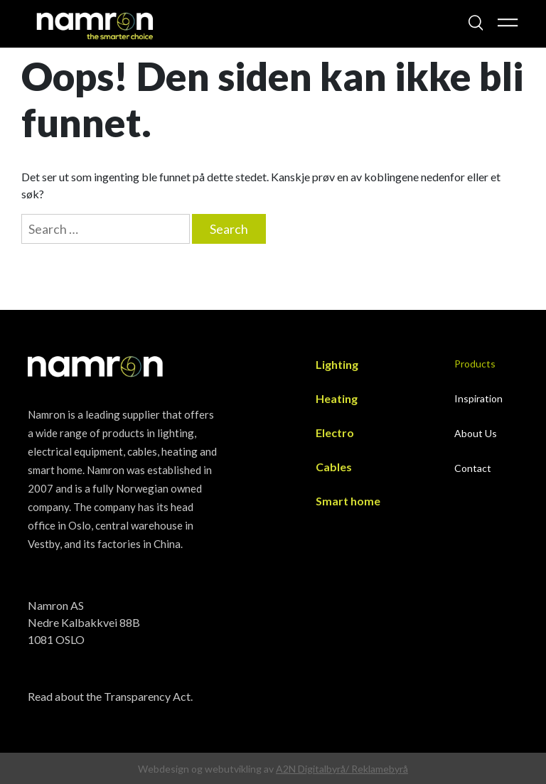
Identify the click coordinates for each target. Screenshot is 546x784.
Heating (337, 398)
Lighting (337, 364)
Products (475, 364)
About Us (475, 433)
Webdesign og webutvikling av (207, 769)
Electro (335, 432)
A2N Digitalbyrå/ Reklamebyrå (342, 769)
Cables (334, 466)
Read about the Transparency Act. (110, 696)
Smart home (348, 501)
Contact (472, 468)
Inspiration (478, 398)
